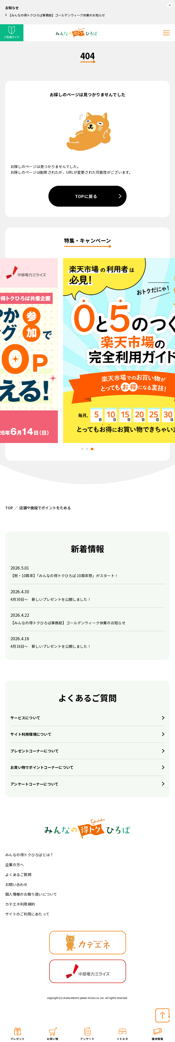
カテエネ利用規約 (20, 904)
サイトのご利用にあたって (27, 914)
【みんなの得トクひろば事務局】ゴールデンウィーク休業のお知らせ (56, 15)
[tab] (82, 449)
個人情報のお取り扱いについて (31, 894)
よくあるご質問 (18, 874)
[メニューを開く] (166, 33)
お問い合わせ (16, 884)
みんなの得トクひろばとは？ (29, 854)
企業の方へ (14, 864)
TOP (9, 507)
